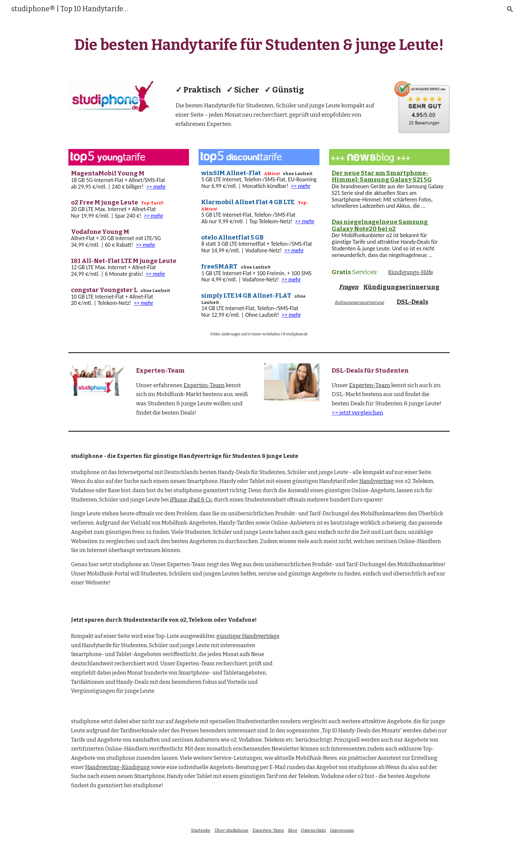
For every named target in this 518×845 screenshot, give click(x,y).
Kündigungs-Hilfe (410, 272)
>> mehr (156, 186)
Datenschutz (313, 830)
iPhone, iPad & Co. (191, 499)
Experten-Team (204, 385)
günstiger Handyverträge (247, 636)
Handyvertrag (376, 481)
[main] (259, 46)
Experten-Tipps (268, 830)
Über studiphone (231, 830)
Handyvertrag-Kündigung (117, 767)
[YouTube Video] (373, 649)
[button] (510, 9)
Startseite (200, 830)
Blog (292, 830)
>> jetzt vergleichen (357, 412)
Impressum (342, 830)
